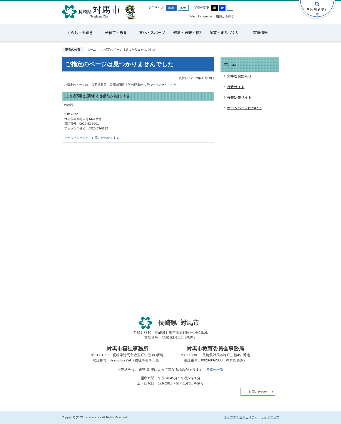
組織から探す (225, 16)
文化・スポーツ (152, 33)
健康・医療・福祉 (188, 33)
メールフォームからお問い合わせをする (91, 137)
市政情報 (260, 33)
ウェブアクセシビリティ (240, 417)
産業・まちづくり (224, 33)
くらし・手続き (80, 33)
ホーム (91, 49)
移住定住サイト (239, 97)
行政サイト (235, 87)
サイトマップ (270, 417)
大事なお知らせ (239, 76)
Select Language (200, 16)
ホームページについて (244, 108)
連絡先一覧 (215, 369)
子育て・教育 (116, 33)
